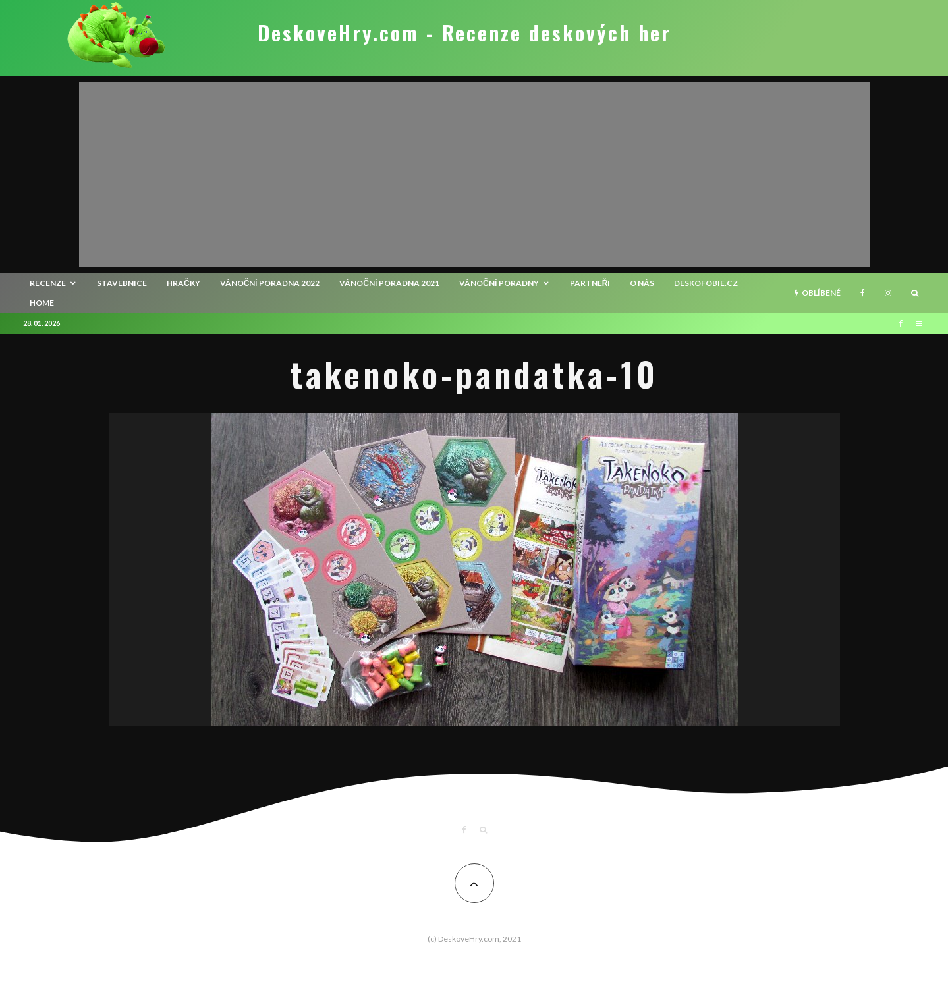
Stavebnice (122, 283)
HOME (42, 303)
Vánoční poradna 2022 (270, 283)
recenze (48, 283)
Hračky (183, 283)
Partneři (590, 283)
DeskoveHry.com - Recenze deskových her (464, 33)
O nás (642, 283)
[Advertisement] (474, 174)
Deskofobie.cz (706, 283)
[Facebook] (862, 293)
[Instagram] (888, 293)
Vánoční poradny (499, 283)
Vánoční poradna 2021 (389, 283)
